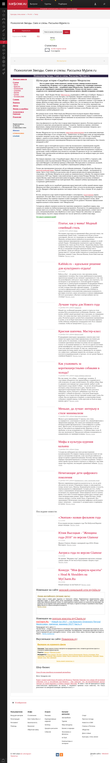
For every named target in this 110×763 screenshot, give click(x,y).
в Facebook (16, 136)
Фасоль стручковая (89, 654)
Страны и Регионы (88, 726)
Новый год (78, 307)
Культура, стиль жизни (18, 14)
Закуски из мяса (55, 652)
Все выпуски (61, 61)
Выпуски (36, 2)
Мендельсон (65, 95)
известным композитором (75, 132)
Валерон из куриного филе (52, 644)
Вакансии (31, 726)
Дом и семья (86, 733)
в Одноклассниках (18, 133)
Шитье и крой (79, 334)
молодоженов (88, 195)
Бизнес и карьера (68, 728)
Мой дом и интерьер (81, 416)
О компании (32, 715)
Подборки (65, 2)
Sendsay (47, 725)
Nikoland (105, 754)
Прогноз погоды (88, 719)
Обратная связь (33, 730)
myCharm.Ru (42, 622)
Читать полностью (48, 634)
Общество (85, 730)
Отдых (16, 94)
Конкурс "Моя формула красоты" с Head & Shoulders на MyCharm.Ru (80, 574)
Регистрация (15, 719)
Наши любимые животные (83, 376)
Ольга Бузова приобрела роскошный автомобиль (53, 672)
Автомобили (66, 718)
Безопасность (32, 722)
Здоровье (17, 90)
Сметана (65, 654)
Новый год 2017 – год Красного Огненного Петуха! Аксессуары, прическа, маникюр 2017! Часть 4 (68, 623)
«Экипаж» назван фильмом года (79, 517)
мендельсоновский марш (45, 170)
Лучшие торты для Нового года (79, 304)
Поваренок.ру (69, 638)
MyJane (52, 40)
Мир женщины (67, 725)
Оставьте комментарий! (46, 217)
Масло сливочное (72, 656)
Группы (50, 2)
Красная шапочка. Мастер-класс (79, 331)
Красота (17, 86)
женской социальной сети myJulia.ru (79, 589)
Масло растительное (85, 656)
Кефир (64, 656)
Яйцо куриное (57, 656)
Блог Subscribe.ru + (34, 719)
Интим (16, 92)
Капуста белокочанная (75, 654)
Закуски (46, 652)
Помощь (14, 726)
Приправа (96, 656)
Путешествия (19, 96)
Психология (18, 88)
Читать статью (41, 607)
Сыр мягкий (48, 656)
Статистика (51, 45)
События (48, 732)
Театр (36, 14)
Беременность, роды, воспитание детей (87, 480)
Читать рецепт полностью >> (65, 661)
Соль (44, 657)
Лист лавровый (51, 657)
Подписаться (26, 31)
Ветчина (59, 654)
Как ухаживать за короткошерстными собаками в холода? (78, 368)
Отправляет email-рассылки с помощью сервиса (58, 9)
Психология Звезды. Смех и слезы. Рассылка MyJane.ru (40, 23)
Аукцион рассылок (51, 728)
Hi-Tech (64, 738)
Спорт (84, 715)
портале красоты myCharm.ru (68, 618)
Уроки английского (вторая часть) (53, 596)
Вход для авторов (17, 715)
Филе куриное (51, 654)
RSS (38, 36)
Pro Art (30, 14)
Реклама (48, 715)
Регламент (14, 722)
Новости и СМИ (87, 722)
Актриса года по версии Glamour (80, 552)
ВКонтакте (16, 130)
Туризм (64, 721)
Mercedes (74, 683)
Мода (16, 84)
